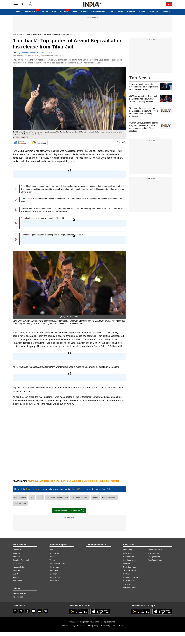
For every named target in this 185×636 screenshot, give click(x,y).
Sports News (54, 567)
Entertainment (98, 12)
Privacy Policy (93, 626)
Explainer (166, 12)
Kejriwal (95, 497)
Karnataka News (129, 588)
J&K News (127, 584)
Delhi (20, 35)
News (14, 35)
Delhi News (127, 553)
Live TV (15, 574)
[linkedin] (39, 611)
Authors (16, 577)
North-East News (129, 567)
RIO (114, 626)
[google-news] (45, 611)
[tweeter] (21, 611)
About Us (16, 553)
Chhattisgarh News (130, 577)
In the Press (17, 564)
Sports (84, 12)
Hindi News (17, 570)
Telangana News (154, 557)
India (54, 12)
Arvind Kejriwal (20, 497)
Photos (120, 12)
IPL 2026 (64, 12)
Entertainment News (57, 564)
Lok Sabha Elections (79, 497)
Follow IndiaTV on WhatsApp (69, 510)
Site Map (65, 626)
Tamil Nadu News (130, 570)
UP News (126, 574)
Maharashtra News (155, 550)
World (74, 12)
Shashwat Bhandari (28, 53)
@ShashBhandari (45, 53)
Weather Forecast (19, 593)
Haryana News (129, 557)
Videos (44, 12)
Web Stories (17, 581)
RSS (121, 626)
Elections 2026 (31, 12)
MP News (127, 564)
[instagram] (27, 611)
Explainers (53, 574)
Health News (54, 581)
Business (153, 12)
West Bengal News (155, 560)
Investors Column (19, 567)
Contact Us (17, 550)
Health (142, 12)
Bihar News (127, 550)
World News (54, 553)
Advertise (16, 557)
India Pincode (18, 597)
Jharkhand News (129, 560)
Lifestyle (131, 12)
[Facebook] (15, 611)
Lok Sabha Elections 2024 (57, 497)
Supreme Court (20, 503)
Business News (55, 577)
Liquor (40, 497)
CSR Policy (105, 626)
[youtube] (33, 611)
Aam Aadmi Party (109, 497)
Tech (110, 12)
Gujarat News (128, 581)
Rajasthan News (154, 553)
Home (17, 12)
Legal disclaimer (78, 626)
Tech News (54, 570)
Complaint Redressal (21, 560)
